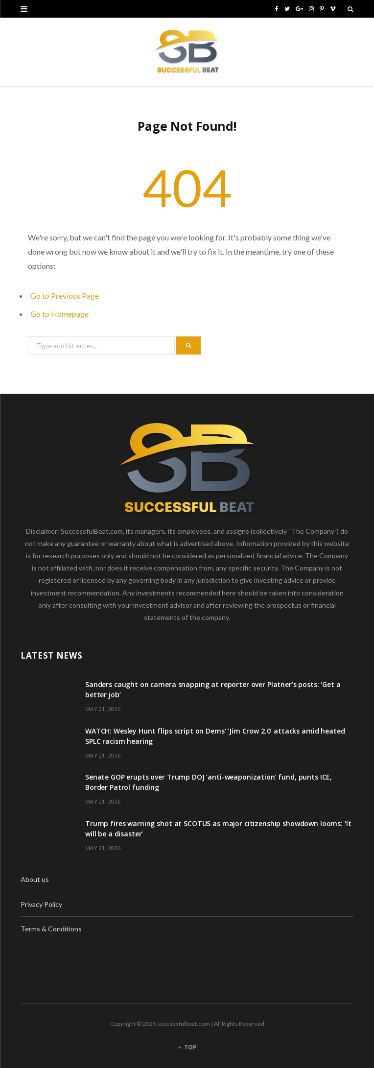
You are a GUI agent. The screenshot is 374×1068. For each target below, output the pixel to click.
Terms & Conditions (51, 929)
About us (35, 879)
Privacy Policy (41, 904)
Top (187, 1047)
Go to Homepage (59, 313)
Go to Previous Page (64, 295)
